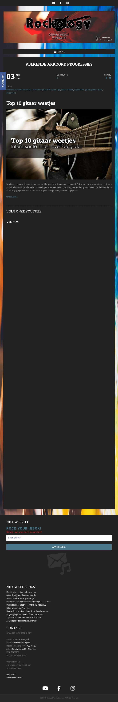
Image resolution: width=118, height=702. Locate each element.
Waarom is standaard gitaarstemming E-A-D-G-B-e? (28, 601)
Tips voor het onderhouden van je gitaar (23, 617)
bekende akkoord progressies (19, 89)
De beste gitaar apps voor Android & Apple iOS (26, 604)
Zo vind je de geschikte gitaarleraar (21, 620)
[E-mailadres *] (59, 538)
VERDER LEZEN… (12, 197)
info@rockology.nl (21, 639)
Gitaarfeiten (79, 89)
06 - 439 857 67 (30, 645)
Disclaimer (11, 674)
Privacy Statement (14, 677)
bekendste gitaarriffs (42, 89)
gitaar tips (55, 89)
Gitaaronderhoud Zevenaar (18, 608)
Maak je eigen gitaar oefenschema (21, 592)
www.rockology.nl (22, 642)
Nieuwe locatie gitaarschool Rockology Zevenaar (27, 611)
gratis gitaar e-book (93, 89)
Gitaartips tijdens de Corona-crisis (21, 595)
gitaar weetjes (67, 89)
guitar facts (11, 92)
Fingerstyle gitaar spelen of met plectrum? (24, 614)
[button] (59, 51)
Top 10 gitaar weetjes (30, 103)
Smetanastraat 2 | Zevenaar (24, 649)
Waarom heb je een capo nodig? (20, 598)
